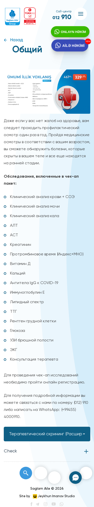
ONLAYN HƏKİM (72, 32)
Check (10, 451)
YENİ (86, 42)
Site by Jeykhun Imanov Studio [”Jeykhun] (47, 496)
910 (61, 17)
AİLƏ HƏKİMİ (72, 46)
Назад (16, 40)
